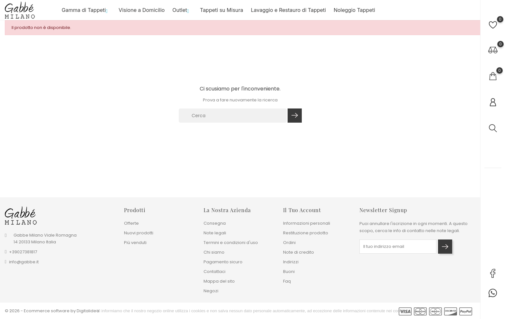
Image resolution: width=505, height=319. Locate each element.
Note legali (215, 233)
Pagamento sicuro (223, 262)
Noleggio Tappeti (354, 12)
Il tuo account (302, 210)
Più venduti (135, 242)
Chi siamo (214, 252)
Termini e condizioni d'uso (231, 242)
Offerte (131, 223)
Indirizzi (291, 262)
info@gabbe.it (24, 262)
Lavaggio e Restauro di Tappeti (288, 12)
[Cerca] (233, 121)
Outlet (182, 12)
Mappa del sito (219, 281)
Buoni (289, 271)
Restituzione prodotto (305, 233)
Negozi (211, 291)
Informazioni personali (306, 223)
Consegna (215, 223)
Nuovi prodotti (138, 233)
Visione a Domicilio (142, 12)
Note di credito (298, 252)
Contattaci (214, 271)
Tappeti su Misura (221, 12)
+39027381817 (23, 252)
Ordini (289, 242)
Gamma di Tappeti (86, 12)
